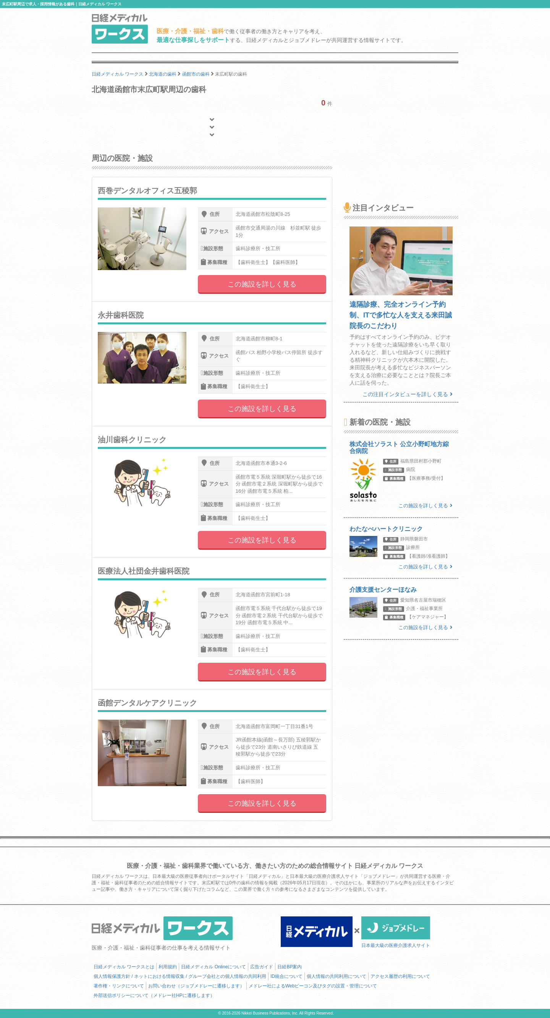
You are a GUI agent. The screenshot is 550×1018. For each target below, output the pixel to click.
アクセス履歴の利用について (400, 976)
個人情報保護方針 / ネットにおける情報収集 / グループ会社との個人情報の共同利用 (180, 976)
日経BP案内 (289, 966)
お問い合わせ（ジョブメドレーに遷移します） (196, 986)
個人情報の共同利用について (336, 976)
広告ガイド (261, 966)
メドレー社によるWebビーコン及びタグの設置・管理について (313, 986)
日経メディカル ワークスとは (124, 966)
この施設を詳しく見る (262, 284)
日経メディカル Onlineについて (213, 966)
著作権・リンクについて (119, 986)
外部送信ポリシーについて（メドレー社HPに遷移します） (154, 995)
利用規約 (168, 966)
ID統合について (286, 976)
